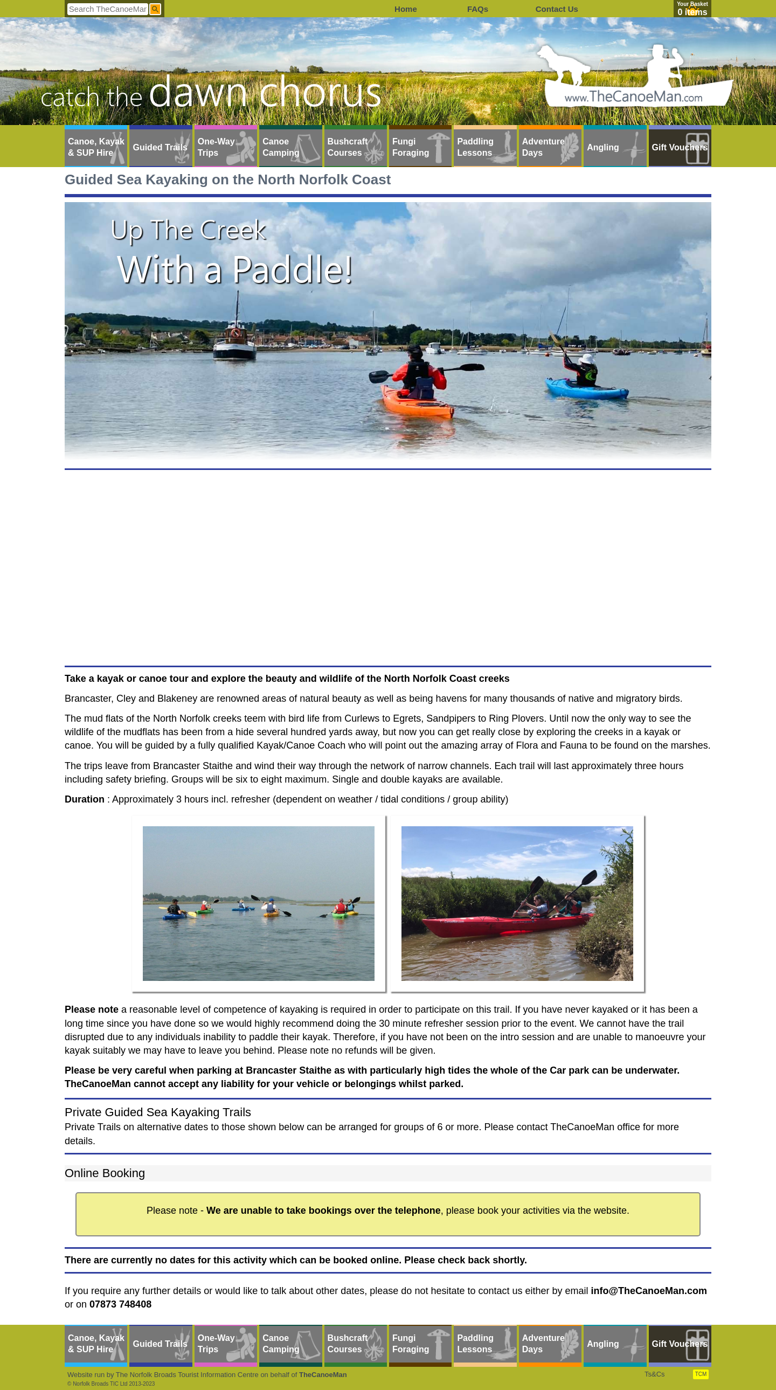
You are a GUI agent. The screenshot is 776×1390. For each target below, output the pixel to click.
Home (405, 8)
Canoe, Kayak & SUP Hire (96, 147)
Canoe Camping (280, 147)
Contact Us (557, 8)
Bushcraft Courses (348, 147)
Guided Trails (160, 147)
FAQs (477, 8)
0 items (692, 12)
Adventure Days (543, 147)
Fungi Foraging (410, 147)
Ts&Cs (655, 1374)
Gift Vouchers (680, 147)
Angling (603, 147)
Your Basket (692, 4)
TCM (701, 1374)
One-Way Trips (216, 147)
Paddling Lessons (475, 147)
